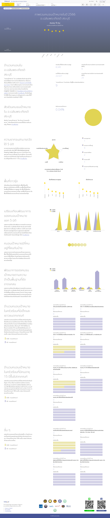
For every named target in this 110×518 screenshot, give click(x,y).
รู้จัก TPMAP (91, 1)
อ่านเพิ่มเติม (21, 93)
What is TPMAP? (9, 508)
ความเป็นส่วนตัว (8, 511)
